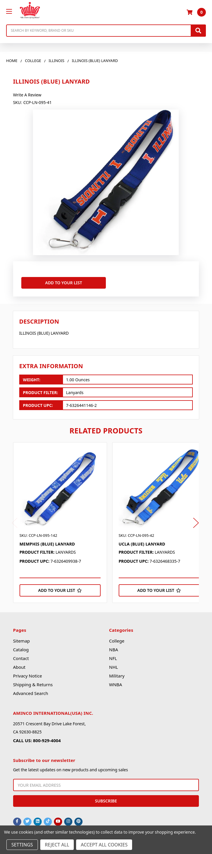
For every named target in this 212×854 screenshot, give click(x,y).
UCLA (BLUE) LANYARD (142, 542)
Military (117, 674)
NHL (113, 665)
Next (196, 521)
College (116, 639)
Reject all (57, 844)
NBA (113, 648)
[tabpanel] (63, 521)
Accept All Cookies (104, 844)
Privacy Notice (27, 674)
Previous (14, 521)
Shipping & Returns (33, 683)
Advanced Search (30, 692)
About (19, 665)
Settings (22, 844)
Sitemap (21, 639)
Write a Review (27, 95)
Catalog (21, 648)
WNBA (115, 683)
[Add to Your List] (60, 589)
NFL (113, 657)
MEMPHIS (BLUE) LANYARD (47, 542)
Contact (21, 657)
